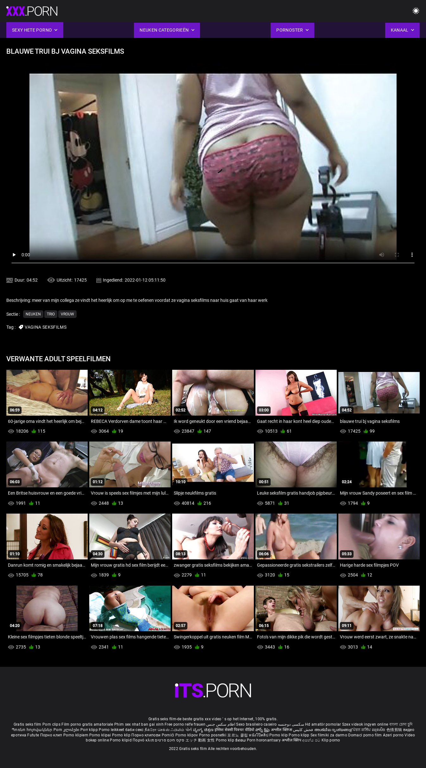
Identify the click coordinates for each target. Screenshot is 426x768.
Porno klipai (100, 735)
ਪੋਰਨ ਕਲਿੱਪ (362, 730)
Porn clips (51, 724)
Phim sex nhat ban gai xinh (139, 724)
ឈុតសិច (379, 730)
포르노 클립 (238, 735)
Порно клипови (146, 735)
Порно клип (51, 735)
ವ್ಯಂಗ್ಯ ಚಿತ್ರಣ (204, 730)
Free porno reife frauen (185, 724)
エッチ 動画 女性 (200, 740)
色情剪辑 (394, 730)
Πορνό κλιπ (144, 740)
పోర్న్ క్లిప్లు (263, 730)
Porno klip (121, 735)
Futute (33, 735)
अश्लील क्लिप (292, 740)
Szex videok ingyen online (365, 724)
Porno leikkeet (112, 730)
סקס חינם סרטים (169, 740)
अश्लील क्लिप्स (282, 730)
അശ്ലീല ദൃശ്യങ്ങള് (333, 730)
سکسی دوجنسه (291, 724)
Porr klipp (89, 730)
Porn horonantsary (264, 740)
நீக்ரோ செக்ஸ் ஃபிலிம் (165, 730)
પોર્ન (188, 730)
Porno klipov (187, 735)
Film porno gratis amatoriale (87, 724)
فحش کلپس (303, 730)
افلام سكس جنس (220, 724)
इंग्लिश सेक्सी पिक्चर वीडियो (234, 730)
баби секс (134, 730)
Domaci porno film (365, 735)
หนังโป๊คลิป (259, 735)
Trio (51, 314)
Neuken (33, 314)
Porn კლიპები (66, 730)
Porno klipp (299, 735)
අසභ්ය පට (311, 740)
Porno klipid (121, 740)
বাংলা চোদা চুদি (400, 724)
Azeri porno (394, 735)
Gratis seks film (27, 724)
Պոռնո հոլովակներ (32, 730)
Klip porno (331, 740)
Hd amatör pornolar (323, 724)
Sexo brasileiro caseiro (256, 724)
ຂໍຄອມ (241, 740)
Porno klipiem (76, 735)
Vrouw (67, 314)
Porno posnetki (213, 735)
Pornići (168, 735)
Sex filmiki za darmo (328, 735)
